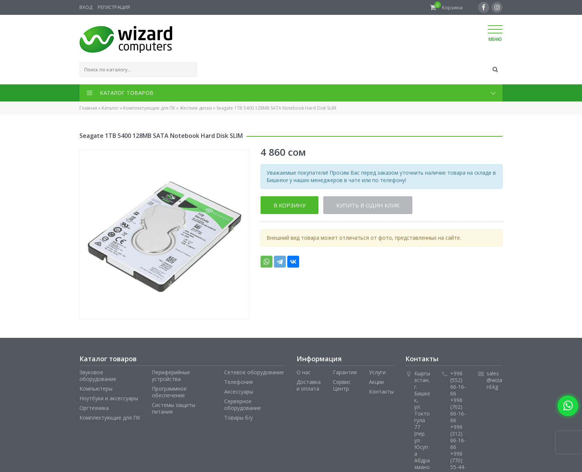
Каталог (110, 108)
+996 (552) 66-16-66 (458, 383)
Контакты (381, 391)
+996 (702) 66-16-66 (458, 410)
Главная (88, 108)
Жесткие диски (196, 108)
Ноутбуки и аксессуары (108, 398)
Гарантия (345, 372)
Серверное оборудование (242, 404)
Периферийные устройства (171, 375)
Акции (376, 381)
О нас (304, 372)
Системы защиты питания (173, 408)
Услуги (377, 372)
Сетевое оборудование (254, 372)
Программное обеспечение (169, 392)
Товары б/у (238, 417)
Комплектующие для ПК (149, 108)
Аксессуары (238, 391)
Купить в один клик (368, 205)
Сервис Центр (342, 385)
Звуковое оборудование (97, 375)
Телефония (238, 381)
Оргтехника (94, 407)
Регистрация (114, 7)
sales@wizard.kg (494, 380)
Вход (85, 7)
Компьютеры (95, 388)
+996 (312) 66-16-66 (458, 436)
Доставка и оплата (309, 385)
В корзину (289, 205)
